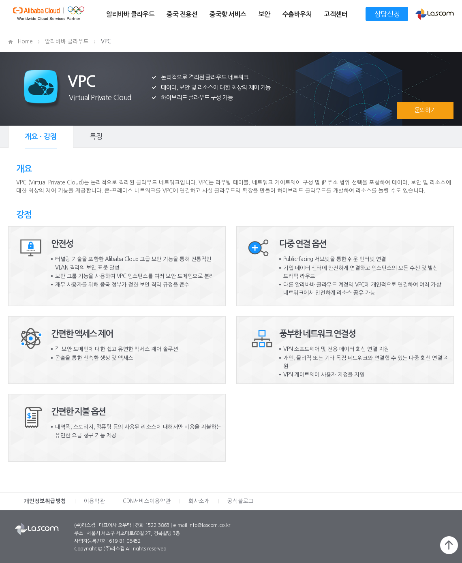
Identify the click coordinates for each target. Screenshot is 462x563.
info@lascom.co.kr (209, 525)
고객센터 (335, 14)
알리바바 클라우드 (130, 14)
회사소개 (199, 501)
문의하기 (425, 110)
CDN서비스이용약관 (147, 501)
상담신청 (387, 14)
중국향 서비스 (228, 14)
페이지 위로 (449, 545)
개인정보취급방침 (45, 501)
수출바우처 (297, 14)
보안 (264, 14)
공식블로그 (240, 501)
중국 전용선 (182, 14)
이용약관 (94, 501)
